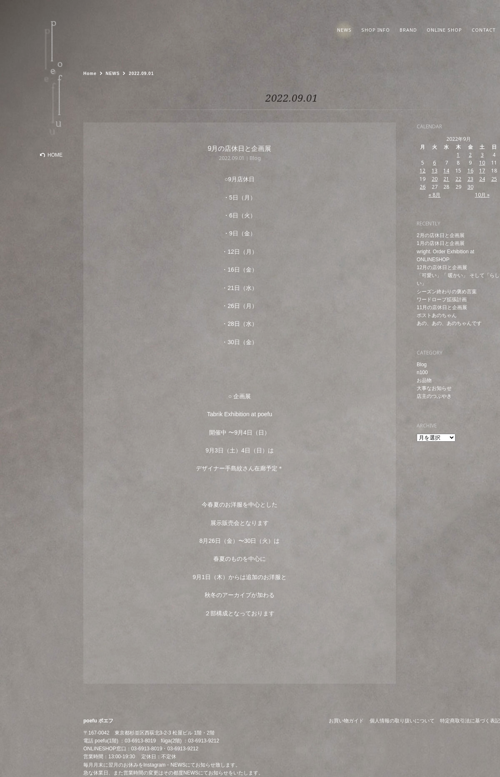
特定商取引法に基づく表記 (470, 721)
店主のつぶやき (434, 396)
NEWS (177, 765)
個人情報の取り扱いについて (402, 721)
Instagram (154, 765)
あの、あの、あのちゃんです (449, 323)
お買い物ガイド (346, 721)
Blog (422, 364)
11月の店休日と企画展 (442, 307)
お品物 (424, 380)
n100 (422, 372)
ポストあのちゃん (437, 315)
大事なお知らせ (434, 388)
